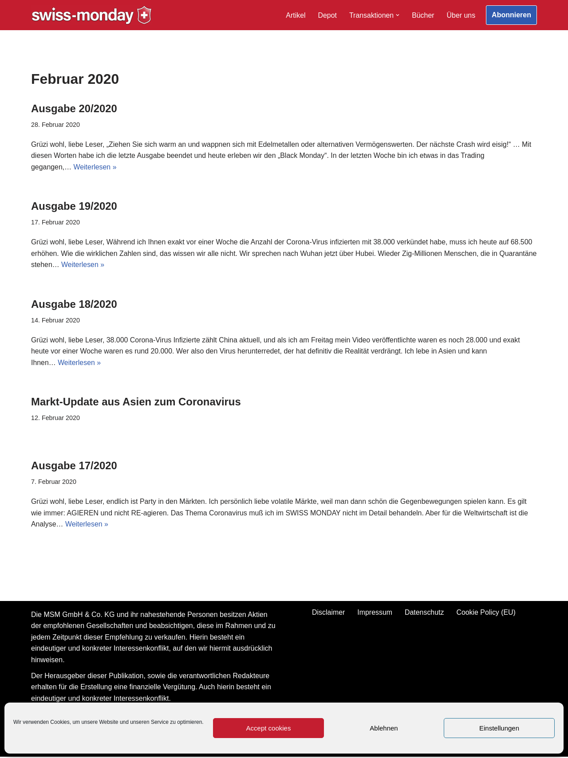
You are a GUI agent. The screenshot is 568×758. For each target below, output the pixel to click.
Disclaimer (328, 613)
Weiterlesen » (95, 167)
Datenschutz (424, 613)
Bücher (422, 15)
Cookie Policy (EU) (486, 613)
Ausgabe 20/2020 (74, 108)
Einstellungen (499, 728)
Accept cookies (268, 728)
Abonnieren (511, 15)
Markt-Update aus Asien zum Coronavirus (136, 402)
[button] (397, 15)
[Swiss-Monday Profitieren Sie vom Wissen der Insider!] (91, 15)
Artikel (295, 15)
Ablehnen (384, 728)
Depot (326, 15)
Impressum (374, 613)
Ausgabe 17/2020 (74, 466)
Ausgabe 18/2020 (74, 304)
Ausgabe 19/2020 (74, 206)
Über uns (460, 15)
